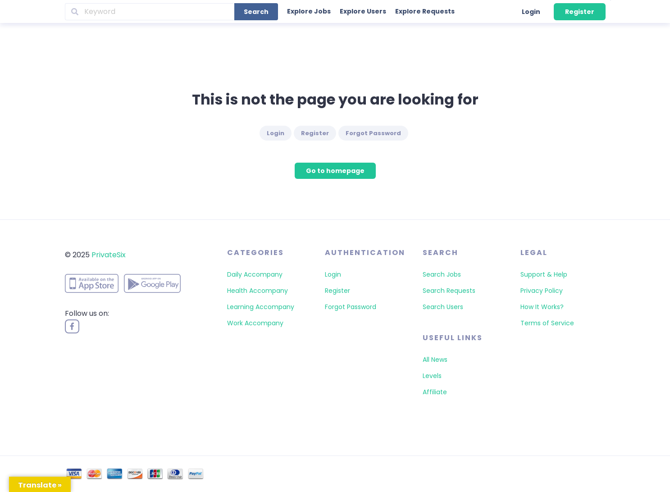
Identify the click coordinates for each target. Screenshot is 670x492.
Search (256, 11)
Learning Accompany (260, 306)
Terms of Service (547, 323)
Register (579, 11)
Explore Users (363, 11)
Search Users (443, 306)
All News (435, 359)
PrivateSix (108, 255)
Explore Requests (425, 11)
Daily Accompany (255, 274)
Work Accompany (255, 323)
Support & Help (543, 274)
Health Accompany (257, 290)
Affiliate (435, 391)
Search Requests (449, 290)
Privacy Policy (541, 290)
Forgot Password (373, 133)
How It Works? (542, 306)
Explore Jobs (309, 11)
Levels (432, 375)
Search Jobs (442, 274)
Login (531, 11)
